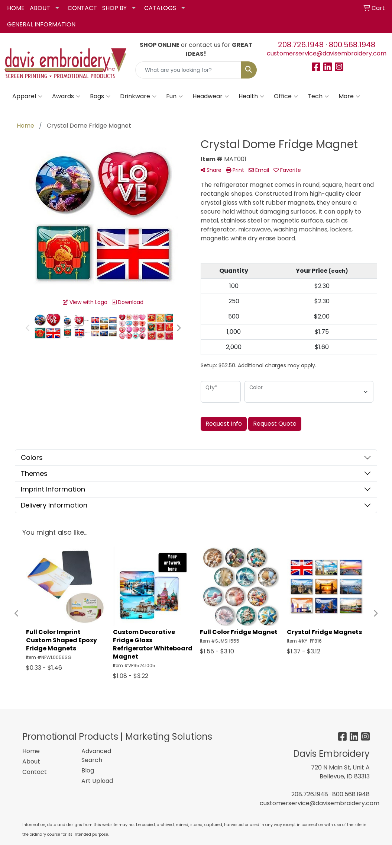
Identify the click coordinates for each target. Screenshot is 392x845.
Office (286, 96)
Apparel (27, 96)
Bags (100, 96)
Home (31, 751)
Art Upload (97, 781)
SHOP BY (114, 8)
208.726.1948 (301, 44)
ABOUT (40, 8)
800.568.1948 (352, 44)
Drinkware (138, 96)
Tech (318, 96)
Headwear (210, 96)
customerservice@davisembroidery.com (326, 53)
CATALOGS (160, 8)
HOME (16, 8)
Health (251, 96)
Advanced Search (96, 755)
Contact (34, 772)
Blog (87, 770)
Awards (66, 96)
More (349, 96)
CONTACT (82, 8)
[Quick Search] (188, 70)
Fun (174, 96)
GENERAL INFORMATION (41, 24)
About (31, 761)
